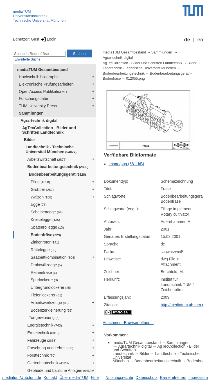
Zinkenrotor (45, 242)
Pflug (40, 182)
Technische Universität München (39, 20)
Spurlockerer (44, 280)
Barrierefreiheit (173, 377)
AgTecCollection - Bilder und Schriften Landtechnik (49, 130)
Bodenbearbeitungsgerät (57, 174)
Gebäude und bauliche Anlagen (60, 370)
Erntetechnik (43, 332)
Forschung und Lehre (50, 348)
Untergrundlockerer (51, 287)
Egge (39, 204)
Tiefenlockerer (46, 295)
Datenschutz (147, 377)
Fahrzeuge (42, 340)
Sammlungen (31, 113)
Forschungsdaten (34, 98)
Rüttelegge (44, 249)
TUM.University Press (38, 106)
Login (48, 39)
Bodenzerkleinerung (52, 310)
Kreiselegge (45, 219)
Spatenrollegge (47, 227)
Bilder (29, 139)
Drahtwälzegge (46, 265)
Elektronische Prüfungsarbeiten (46, 84)
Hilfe (95, 377)
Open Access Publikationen (43, 91)
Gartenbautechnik (48, 363)
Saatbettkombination (53, 257)
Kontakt (50, 377)
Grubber (42, 189)
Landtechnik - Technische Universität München (51, 149)
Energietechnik (44, 325)
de (187, 40)
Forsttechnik (41, 355)
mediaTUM (22, 11)
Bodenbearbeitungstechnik (57, 166)
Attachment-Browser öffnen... (128, 322)
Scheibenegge (47, 212)
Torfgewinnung (44, 317)
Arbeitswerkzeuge (50, 302)
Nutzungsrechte (119, 377)
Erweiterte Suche (27, 59)
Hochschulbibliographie (39, 77)
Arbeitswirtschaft (47, 159)
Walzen (41, 197)
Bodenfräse (46, 235)
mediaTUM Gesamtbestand (42, 69)
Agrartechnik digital (39, 120)
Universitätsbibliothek (30, 16)
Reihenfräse (44, 272)
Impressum (198, 377)
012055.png (135, 79)
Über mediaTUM (73, 377)
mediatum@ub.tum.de (21, 377)
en (200, 40)
